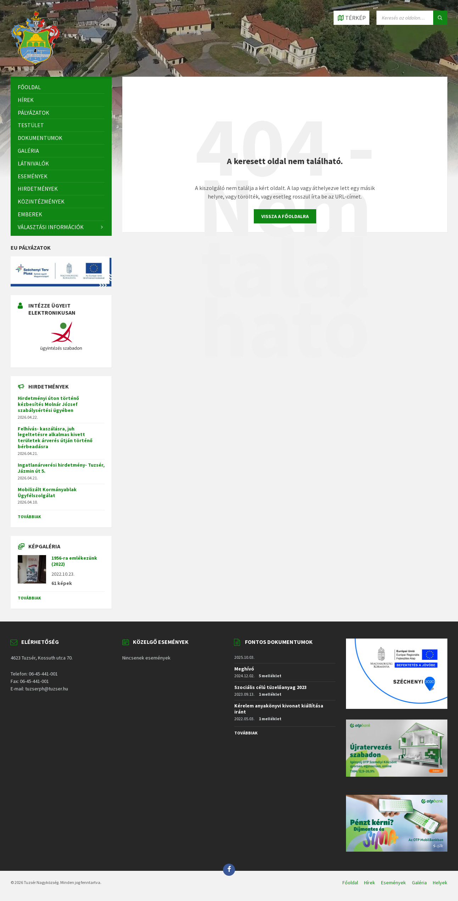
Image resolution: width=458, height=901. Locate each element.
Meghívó (244, 669)
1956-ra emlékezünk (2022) (74, 561)
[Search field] (411, 18)
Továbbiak (29, 516)
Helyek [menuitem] (440, 882)
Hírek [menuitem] (369, 882)
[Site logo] (35, 62)
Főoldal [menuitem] (350, 882)
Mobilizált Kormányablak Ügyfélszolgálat (47, 492)
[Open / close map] (351, 18)
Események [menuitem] (393, 882)
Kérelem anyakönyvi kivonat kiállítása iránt (278, 708)
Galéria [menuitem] (419, 882)
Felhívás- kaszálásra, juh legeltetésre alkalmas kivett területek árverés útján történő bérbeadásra (55, 437)
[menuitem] (61, 87)
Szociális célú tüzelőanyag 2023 (270, 687)
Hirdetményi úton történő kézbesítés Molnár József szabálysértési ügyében (48, 404)
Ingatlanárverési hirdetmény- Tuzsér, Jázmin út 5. (61, 468)
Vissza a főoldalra (285, 216)
